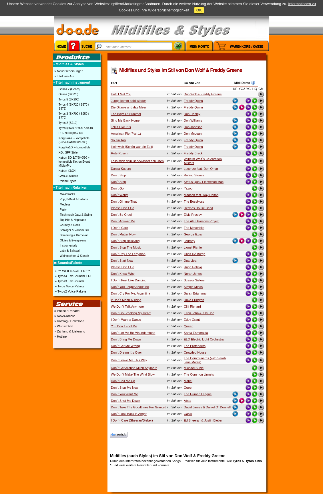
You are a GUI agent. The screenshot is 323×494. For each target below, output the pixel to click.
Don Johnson (193, 127)
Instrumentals (68, 245)
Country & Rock (70, 225)
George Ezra (193, 234)
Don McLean (193, 133)
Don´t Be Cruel (121, 214)
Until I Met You (121, 94)
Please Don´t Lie (122, 267)
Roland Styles (67, 181)
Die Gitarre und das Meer (128, 107)
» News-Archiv (64, 316)
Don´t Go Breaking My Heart (131, 313)
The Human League (198, 394)
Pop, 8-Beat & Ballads (74, 199)
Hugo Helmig (193, 267)
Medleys (65, 204)
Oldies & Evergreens (73, 240)
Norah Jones (193, 273)
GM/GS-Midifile (68, 176)
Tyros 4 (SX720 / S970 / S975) (74, 106)
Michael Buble (194, 368)
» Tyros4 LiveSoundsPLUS (73, 276)
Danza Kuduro (121, 168)
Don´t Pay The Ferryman (128, 254)
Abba (187, 400)
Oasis (188, 414)
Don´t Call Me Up (123, 381)
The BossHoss (194, 201)
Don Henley (192, 114)
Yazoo (188, 188)
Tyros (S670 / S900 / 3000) (76, 128)
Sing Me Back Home (125, 120)
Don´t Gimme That (124, 201)
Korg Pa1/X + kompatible (74, 147)
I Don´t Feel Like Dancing (128, 280)
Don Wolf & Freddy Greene (203, 94)
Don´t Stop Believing (125, 241)
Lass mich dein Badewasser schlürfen (137, 161)
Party (63, 209)
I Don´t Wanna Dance (126, 319)
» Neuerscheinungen (68, 71)
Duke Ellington (194, 300)
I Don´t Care (119, 227)
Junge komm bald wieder (128, 100)
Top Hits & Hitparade (73, 219)
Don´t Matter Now (123, 234)
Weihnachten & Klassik (74, 255)
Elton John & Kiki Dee (199, 313)
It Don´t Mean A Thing (126, 300)
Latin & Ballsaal (69, 250)
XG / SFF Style (68, 152)
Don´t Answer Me (123, 221)
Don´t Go (117, 188)
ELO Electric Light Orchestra (204, 339)
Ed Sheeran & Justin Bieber (203, 420)
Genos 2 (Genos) (70, 89)
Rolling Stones (194, 175)
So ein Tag (118, 140)
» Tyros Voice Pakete (69, 286)
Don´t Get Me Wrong (125, 346)
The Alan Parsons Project (201, 221)
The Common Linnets (199, 374)
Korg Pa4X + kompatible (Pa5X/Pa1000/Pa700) (74, 140)
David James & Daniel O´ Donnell (207, 407)
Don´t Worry (119, 195)
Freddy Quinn (193, 100)
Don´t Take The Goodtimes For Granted (138, 407)
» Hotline (60, 336)
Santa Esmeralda (196, 332)
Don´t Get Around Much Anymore (134, 368)
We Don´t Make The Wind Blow (133, 374)
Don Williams (193, 120)
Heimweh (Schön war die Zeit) (132, 146)
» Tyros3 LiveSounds (69, 281)
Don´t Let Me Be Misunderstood (133, 332)
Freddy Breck (193, 153)
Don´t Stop (118, 175)
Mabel (188, 381)
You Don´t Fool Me (124, 326)
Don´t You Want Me (124, 394)
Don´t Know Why (123, 273)
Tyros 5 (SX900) (69, 99)
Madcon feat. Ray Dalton (201, 195)
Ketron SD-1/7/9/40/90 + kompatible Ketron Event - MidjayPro (75, 161)
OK (199, 10)
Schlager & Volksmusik (74, 230)
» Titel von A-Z (63, 76)
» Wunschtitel (63, 326)
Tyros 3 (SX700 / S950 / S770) (74, 115)
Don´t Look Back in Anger (129, 414)
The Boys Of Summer (126, 114)
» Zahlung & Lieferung (69, 331)
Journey (189, 241)
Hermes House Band (198, 208)
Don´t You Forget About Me (130, 287)
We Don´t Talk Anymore (127, 306)
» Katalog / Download (68, 321)
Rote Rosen (119, 153)
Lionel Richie (193, 247)
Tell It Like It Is (121, 127)
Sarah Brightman (196, 293)
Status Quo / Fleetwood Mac (204, 182)
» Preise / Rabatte (66, 310)
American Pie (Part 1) (126, 133)
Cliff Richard (192, 306)
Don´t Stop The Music (126, 247)
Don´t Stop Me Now (124, 387)
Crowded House (195, 352)
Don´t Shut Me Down (125, 400)
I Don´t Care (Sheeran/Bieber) (132, 420)
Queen (188, 326)
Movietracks (67, 194)
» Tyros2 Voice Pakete (70, 291)
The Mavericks (194, 227)
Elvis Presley (193, 214)
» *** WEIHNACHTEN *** (72, 271)
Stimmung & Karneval (73, 235)
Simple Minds (193, 287)
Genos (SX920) (68, 94)
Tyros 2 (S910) (68, 122)
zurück (118, 434)
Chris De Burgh (194, 254)
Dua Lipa (190, 260)
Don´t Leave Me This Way (129, 360)
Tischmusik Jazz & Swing (76, 214)
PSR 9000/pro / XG (71, 133)
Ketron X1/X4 (67, 170)
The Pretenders (195, 346)
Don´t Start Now (122, 260)
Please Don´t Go (122, 208)
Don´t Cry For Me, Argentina (130, 293)
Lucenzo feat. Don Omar (201, 168)
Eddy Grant (192, 319)
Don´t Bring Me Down (126, 339)
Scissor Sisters (194, 280)
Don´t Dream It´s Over (126, 352)
